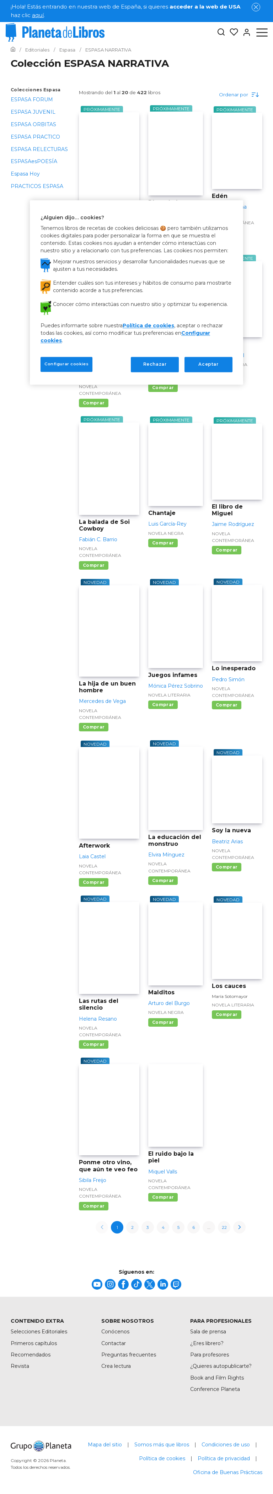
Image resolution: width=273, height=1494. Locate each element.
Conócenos (115, 1331)
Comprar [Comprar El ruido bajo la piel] (163, 1197)
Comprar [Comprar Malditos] (163, 1022)
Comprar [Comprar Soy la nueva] (226, 867)
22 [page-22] (224, 1227)
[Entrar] (244, 32)
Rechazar (155, 364)
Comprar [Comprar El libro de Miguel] (226, 550)
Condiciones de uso (226, 1444)
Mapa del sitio (105, 1444)
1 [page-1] (117, 1227)
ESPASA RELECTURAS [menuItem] (39, 149)
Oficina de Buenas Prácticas (227, 1472)
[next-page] (239, 1227)
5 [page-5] (178, 1227)
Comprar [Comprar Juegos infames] (163, 704)
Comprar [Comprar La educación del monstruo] (163, 880)
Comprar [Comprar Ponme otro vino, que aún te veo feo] (94, 1206)
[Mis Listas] (231, 32)
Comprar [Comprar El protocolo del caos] (94, 402)
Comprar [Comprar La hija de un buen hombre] (94, 727)
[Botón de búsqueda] (221, 32)
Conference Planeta (215, 1389)
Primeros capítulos (34, 1343)
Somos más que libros (161, 1444)
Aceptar (208, 364)
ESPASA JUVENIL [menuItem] (33, 112)
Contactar (113, 1343)
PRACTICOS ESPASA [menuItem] (37, 186)
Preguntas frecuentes (128, 1354)
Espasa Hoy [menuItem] (25, 174)
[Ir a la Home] (13, 50)
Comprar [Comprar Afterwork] (94, 882)
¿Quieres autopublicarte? (221, 1366)
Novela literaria (169, 695)
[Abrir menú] (262, 32)
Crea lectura (116, 1366)
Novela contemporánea (100, 390)
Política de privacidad (224, 1458)
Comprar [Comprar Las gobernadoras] (163, 387)
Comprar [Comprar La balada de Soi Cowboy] (94, 565)
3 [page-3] (147, 1227)
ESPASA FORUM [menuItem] (32, 99)
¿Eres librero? (207, 1343)
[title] (97, 1284)
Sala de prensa (208, 1331)
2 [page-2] (132, 1227)
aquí (38, 15)
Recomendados (30, 1354)
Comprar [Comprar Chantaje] (163, 543)
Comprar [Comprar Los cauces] (226, 1014)
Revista (20, 1366)
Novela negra (166, 533)
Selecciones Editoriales (39, 1331)
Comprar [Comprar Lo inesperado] (226, 705)
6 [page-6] (193, 1227)
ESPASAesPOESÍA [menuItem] (34, 161)
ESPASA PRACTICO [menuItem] (35, 137)
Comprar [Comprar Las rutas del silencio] (94, 1044)
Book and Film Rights (217, 1378)
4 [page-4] (163, 1227)
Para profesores (209, 1354)
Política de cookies (162, 1458)
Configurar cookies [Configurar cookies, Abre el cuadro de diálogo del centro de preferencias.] (66, 364)
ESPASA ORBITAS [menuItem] (33, 124)
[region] (136, 292)
